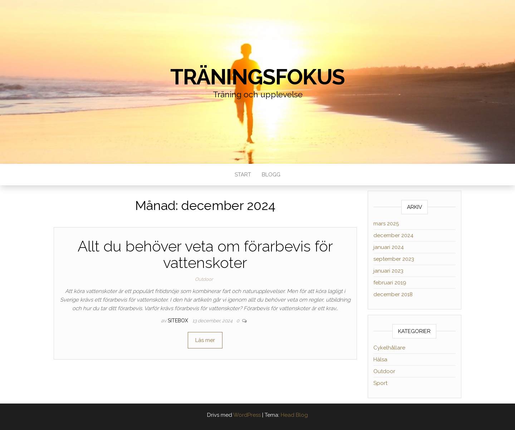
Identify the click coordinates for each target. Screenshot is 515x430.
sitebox (179, 320)
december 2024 (393, 235)
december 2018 (393, 294)
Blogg (271, 174)
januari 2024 (388, 247)
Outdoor (204, 279)
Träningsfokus (257, 76)
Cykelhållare (389, 348)
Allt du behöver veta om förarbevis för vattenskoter (205, 255)
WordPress (247, 415)
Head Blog (294, 415)
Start (243, 174)
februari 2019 (389, 282)
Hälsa (380, 359)
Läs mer (205, 340)
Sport (380, 383)
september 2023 (393, 259)
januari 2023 (388, 271)
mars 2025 (386, 223)
